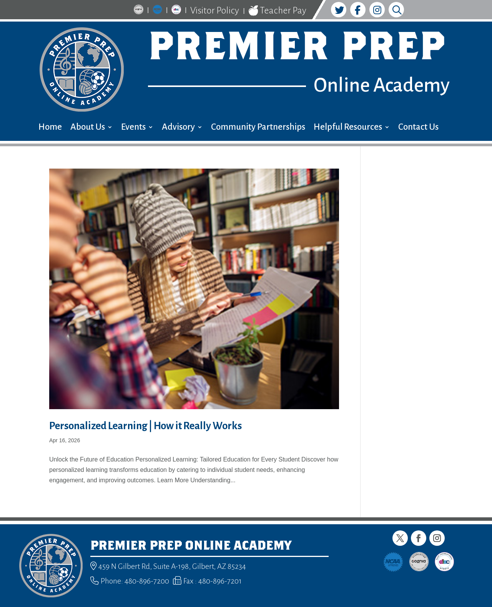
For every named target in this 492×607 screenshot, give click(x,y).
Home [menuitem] (50, 128)
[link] (138, 11)
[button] (400, 538)
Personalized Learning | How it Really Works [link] (145, 425)
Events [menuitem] (133, 128)
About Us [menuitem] (87, 128)
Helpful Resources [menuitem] (348, 128)
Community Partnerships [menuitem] (258, 128)
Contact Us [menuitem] (418, 128)
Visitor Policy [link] (214, 10)
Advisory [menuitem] (178, 128)
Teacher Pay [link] (277, 10)
